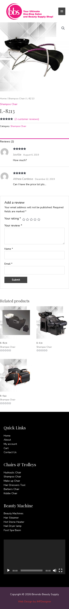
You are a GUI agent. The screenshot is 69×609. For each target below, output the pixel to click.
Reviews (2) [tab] (7, 141)
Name (8, 249)
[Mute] (54, 570)
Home (3, 98)
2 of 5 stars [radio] (27, 219)
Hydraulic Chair (12, 472)
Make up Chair (12, 481)
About (7, 440)
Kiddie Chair (10, 493)
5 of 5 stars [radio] (38, 219)
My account (10, 444)
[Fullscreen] (60, 570)
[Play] (8, 570)
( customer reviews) (26, 119)
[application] (34, 557)
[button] (63, 28)
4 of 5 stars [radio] (34, 219)
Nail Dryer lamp (13, 526)
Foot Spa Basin (12, 530)
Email (8, 264)
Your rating (12, 219)
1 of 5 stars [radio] (23, 219)
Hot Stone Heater (14, 522)
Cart (6, 448)
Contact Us (10, 452)
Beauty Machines (13, 513)
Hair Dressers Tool (14, 485)
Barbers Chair (11, 489)
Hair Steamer (11, 517)
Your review (13, 225)
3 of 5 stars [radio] (31, 219)
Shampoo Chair (16, 98)
